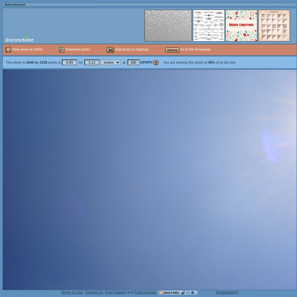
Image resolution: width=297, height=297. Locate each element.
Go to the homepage (188, 49)
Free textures (145, 292)
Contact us (94, 292)
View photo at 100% (24, 49)
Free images (115, 292)
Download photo (74, 49)
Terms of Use (72, 292)
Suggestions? (227, 292)
